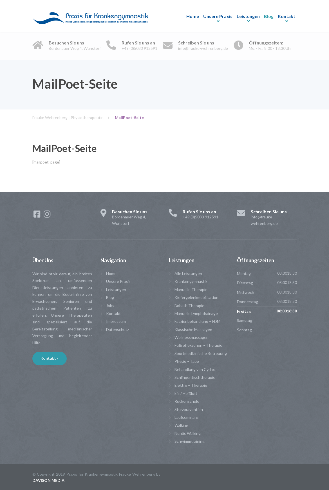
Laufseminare (186, 417)
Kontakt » (50, 358)
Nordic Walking (187, 433)
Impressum (116, 321)
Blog (269, 16)
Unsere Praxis (217, 16)
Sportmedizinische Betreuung (200, 353)
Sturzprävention (188, 409)
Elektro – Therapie (190, 385)
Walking (181, 425)
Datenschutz (117, 329)
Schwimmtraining (189, 441)
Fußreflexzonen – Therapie (198, 345)
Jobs (110, 305)
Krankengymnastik (190, 281)
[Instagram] (47, 215)
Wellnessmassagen (191, 337)
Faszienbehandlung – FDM (197, 321)
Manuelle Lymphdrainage (196, 313)
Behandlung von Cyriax (194, 369)
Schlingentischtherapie (194, 377)
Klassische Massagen (193, 329)
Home (192, 16)
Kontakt (286, 16)
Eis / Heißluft (185, 393)
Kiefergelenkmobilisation (196, 297)
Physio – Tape (186, 361)
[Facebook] (37, 215)
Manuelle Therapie (190, 289)
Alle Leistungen (188, 273)
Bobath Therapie (189, 305)
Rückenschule (186, 401)
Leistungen (248, 16)
